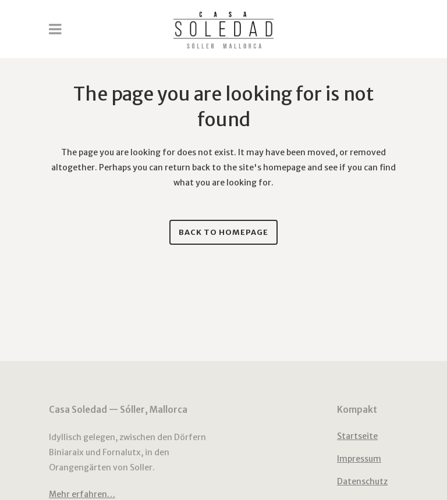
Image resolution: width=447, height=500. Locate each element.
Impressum (359, 458)
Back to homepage (223, 232)
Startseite (357, 436)
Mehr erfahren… (82, 494)
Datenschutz (362, 481)
